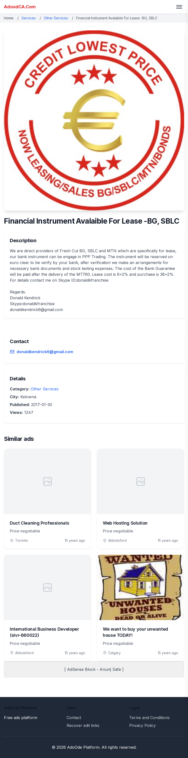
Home (8, 18)
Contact (74, 717)
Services (29, 18)
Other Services (56, 18)
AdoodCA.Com (20, 6)
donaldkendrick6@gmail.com (45, 351)
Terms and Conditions (149, 717)
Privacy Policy (142, 725)
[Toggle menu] (179, 7)
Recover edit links (83, 725)
